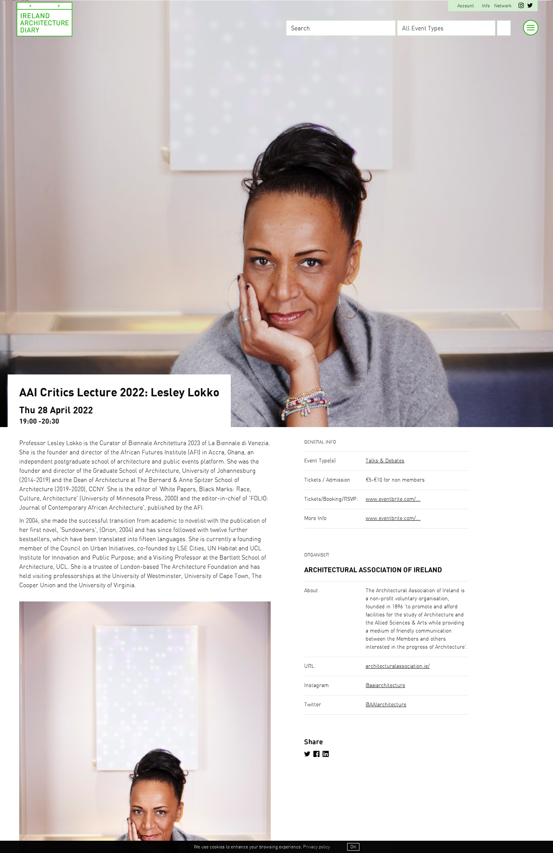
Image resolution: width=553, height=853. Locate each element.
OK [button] (353, 847)
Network (503, 5)
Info (486, 5)
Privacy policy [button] (316, 847)
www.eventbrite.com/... (393, 499)
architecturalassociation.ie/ (398, 666)
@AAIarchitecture (386, 704)
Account (465, 5)
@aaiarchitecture (385, 685)
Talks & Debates (385, 461)
